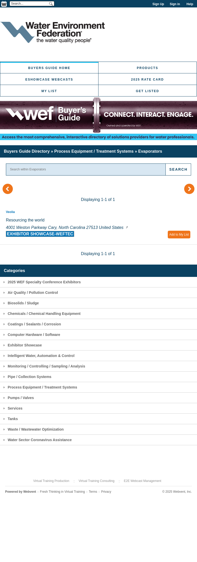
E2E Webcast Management (142, 481)
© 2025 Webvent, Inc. (177, 491)
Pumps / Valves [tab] (18, 398)
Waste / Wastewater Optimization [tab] (33, 429)
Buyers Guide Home (49, 68)
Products (147, 68)
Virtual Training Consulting (96, 481)
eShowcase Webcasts (49, 79)
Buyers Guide (27, 151)
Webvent (29, 491)
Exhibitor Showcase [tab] (22, 345)
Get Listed (147, 91)
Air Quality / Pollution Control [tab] (30, 292)
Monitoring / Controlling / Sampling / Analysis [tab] (43, 366)
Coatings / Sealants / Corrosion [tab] (31, 324)
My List (49, 91)
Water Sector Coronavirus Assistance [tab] (37, 440)
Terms (93, 491)
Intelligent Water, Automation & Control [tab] (38, 356)
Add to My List (179, 234)
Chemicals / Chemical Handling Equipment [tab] (41, 314)
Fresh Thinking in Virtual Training (62, 491)
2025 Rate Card (147, 79)
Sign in (175, 4)
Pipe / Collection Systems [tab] (26, 377)
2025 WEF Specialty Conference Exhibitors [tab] (41, 282)
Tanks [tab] (10, 419)
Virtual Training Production (51, 481)
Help (189, 4)
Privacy (106, 491)
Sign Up (158, 4)
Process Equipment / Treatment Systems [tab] (39, 387)
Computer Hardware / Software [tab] (31, 335)
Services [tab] (12, 408)
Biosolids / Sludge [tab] (20, 303)
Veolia (10, 212)
